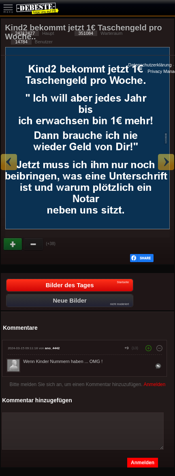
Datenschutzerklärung (150, 64)
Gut (13, 244)
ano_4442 (52, 348)
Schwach (33, 244)
